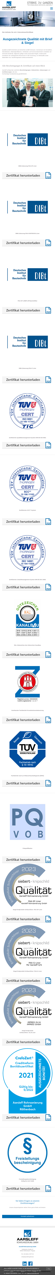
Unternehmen (21, 32)
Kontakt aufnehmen (27, 1216)
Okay (48, 1268)
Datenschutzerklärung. (33, 1273)
